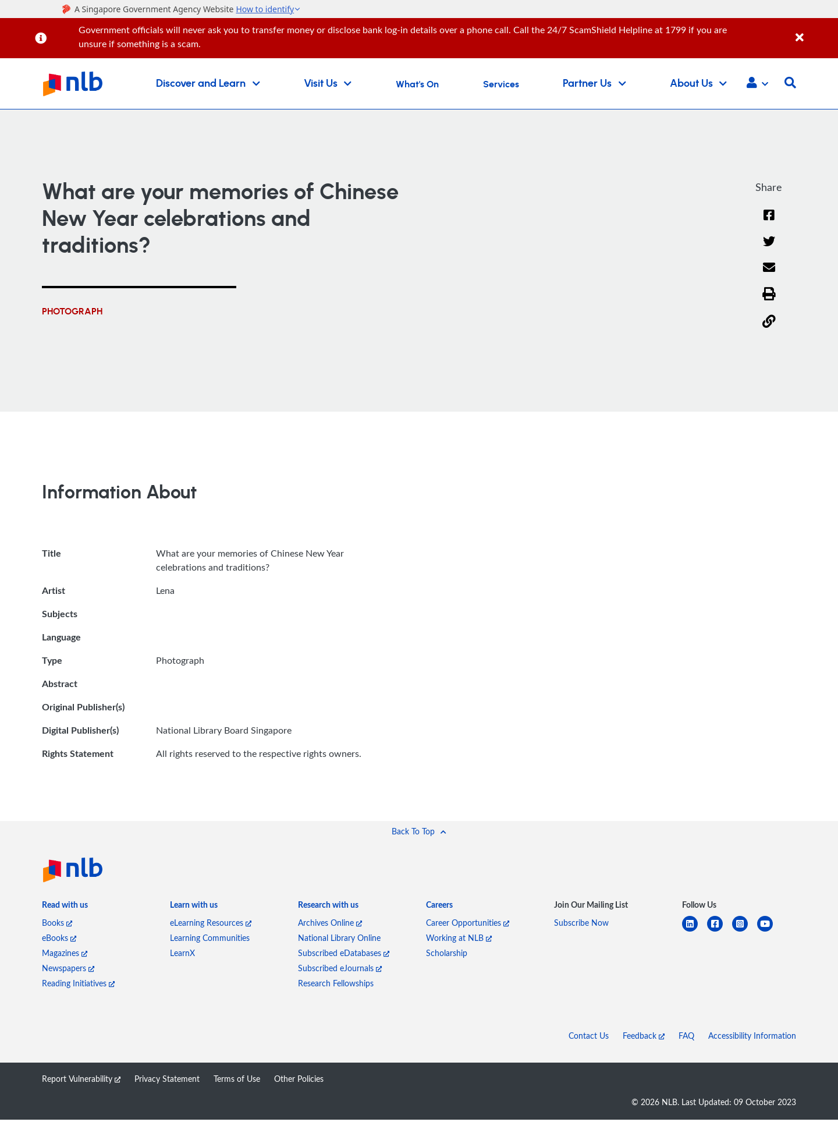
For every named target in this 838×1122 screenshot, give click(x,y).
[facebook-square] (719, 933)
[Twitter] (769, 250)
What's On (417, 84)
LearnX (182, 955)
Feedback (644, 1037)
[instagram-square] (744, 933)
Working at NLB (459, 940)
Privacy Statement (167, 1080)
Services (501, 84)
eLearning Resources (210, 924)
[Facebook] (769, 222)
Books (57, 924)
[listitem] (65, 910)
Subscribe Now (581, 924)
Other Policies (299, 1080)
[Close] (814, 31)
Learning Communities (210, 940)
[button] (757, 83)
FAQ (686, 1037)
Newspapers (68, 970)
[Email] (769, 277)
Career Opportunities (467, 924)
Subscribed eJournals (340, 970)
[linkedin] (694, 933)
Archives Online (330, 924)
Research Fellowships (336, 985)
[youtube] (769, 933)
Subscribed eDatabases (343, 955)
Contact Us (589, 1037)
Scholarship (446, 955)
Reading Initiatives (78, 985)
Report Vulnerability (81, 1080)
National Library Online (339, 940)
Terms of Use (237, 1080)
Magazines (64, 955)
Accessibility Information (752, 1037)
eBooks (59, 940)
